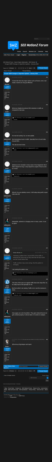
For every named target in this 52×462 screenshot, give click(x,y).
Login (18, 55)
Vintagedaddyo (13, 397)
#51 (47, 77)
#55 (47, 188)
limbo (15, 274)
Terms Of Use (40, 389)
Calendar (40, 51)
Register (23, 55)
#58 (47, 279)
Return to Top (36, 388)
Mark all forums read (13, 389)
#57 (47, 248)
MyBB (10, 395)
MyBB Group (22, 395)
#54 (47, 161)
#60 (47, 339)
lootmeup (7, 255)
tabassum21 (31, 148)
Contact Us (18, 388)
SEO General (32, 62)
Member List (32, 51)
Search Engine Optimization (21, 62)
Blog (6, 388)
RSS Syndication (23, 389)
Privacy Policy (32, 389)
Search (24, 51)
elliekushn (7, 225)
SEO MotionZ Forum (8, 62)
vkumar (7, 84)
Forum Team (11, 388)
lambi (7, 112)
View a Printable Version (9, 375)
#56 (47, 218)
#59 (47, 309)
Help (46, 51)
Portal (19, 51)
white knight (31, 293)
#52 (47, 104)
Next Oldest (8, 366)
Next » (30, 68)
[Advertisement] (17, 18)
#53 (47, 132)
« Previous (11, 68)
